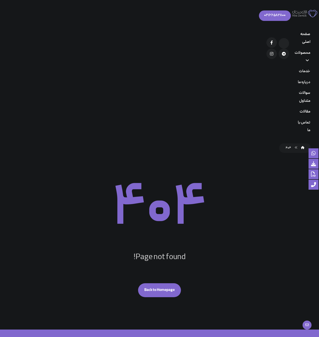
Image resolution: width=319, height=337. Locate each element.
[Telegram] (51, 16)
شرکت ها (140, 269)
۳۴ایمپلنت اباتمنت (193, 277)
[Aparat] (76, 16)
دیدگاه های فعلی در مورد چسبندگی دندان (188, 254)
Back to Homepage (159, 178)
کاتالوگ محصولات (133, 253)
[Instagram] (39, 16)
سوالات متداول (136, 261)
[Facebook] (64, 16)
